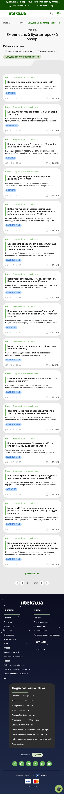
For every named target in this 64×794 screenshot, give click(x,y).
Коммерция (8, 626)
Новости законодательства (18, 51)
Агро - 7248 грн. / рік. (21, 710)
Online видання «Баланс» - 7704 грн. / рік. (30, 734)
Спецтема (8, 622)
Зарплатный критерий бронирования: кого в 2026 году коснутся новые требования (30, 412)
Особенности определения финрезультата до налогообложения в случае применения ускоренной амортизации (31, 246)
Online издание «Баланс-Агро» (17, 669)
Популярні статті (19, 744)
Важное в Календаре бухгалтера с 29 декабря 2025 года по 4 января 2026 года (31, 146)
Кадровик (8, 648)
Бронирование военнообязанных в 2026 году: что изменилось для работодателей (31, 445)
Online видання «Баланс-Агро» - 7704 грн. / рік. (32, 739)
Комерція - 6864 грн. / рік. (23, 705)
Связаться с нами (41, 622)
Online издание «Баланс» (15, 665)
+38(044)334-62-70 (20, 6)
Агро (6, 644)
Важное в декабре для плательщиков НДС (30, 82)
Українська (25, 755)
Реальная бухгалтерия (13, 656)
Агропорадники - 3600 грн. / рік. (25, 720)
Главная (7, 618)
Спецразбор (9, 635)
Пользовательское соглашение (47, 635)
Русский (37, 755)
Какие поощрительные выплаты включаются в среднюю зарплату (32, 380)
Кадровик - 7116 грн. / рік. (23, 701)
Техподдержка (40, 626)
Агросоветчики (10, 639)
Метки (6, 678)
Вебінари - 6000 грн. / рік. (23, 725)
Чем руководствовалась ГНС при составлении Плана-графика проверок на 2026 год (31, 280)
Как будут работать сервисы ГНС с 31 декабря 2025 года (32, 113)
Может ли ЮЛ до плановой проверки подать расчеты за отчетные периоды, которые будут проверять (32, 510)
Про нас (37, 618)
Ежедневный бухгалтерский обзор (25, 77)
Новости (8, 77)
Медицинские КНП (12, 652)
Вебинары (8, 631)
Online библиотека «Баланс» (16, 674)
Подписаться (43, 6)
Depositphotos (40, 650)
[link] (32, 87)
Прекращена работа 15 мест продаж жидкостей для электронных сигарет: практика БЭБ (32, 477)
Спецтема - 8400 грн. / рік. (23, 696)
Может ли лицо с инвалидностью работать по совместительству (31, 347)
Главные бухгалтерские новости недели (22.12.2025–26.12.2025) (28, 178)
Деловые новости (46, 51)
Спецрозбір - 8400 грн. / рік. (24, 715)
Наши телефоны (41, 631)
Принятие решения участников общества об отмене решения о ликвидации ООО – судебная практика (32, 314)
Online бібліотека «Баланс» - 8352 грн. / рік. (30, 730)
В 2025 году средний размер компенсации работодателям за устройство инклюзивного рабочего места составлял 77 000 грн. (31, 211)
